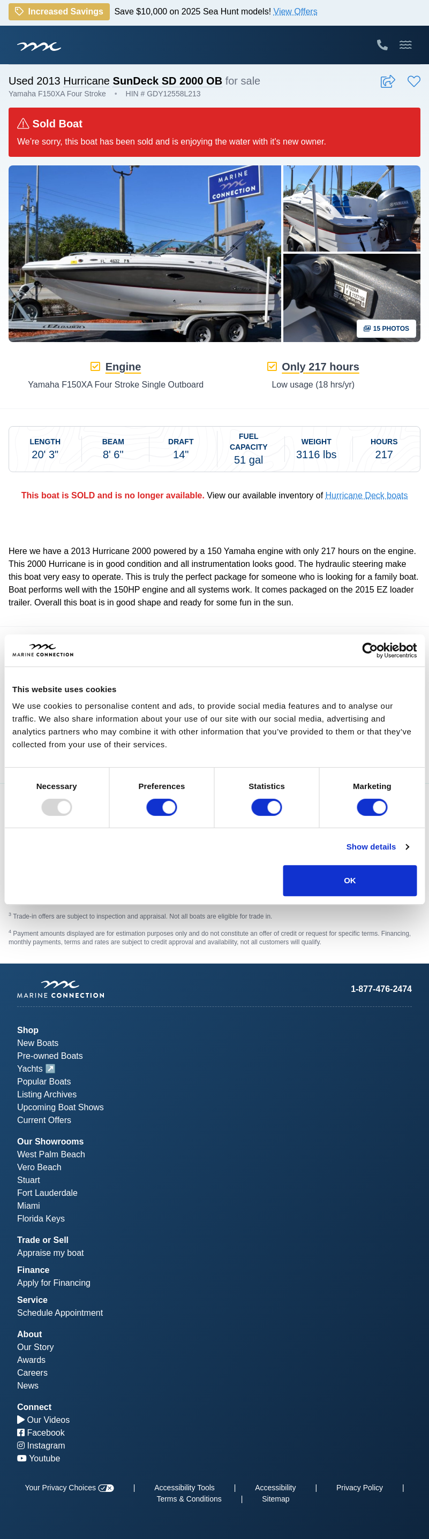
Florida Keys (41, 1218)
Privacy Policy (359, 1487)
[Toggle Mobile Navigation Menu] (406, 44)
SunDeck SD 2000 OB (168, 81)
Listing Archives (47, 1094)
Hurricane (86, 81)
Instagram (41, 1445)
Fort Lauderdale (47, 1192)
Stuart (28, 1180)
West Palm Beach (51, 1154)
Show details (371, 846)
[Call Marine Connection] (382, 44)
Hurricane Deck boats (367, 495)
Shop (28, 1030)
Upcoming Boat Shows (60, 1107)
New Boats (37, 1043)
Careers (32, 1372)
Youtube (38, 1458)
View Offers (296, 11)
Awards (31, 1359)
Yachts (30, 1068)
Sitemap (275, 1499)
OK (350, 880)
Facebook (41, 1432)
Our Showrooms (50, 1141)
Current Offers (44, 1120)
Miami (28, 1205)
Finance (33, 1270)
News (28, 1385)
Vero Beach (39, 1167)
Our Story (35, 1347)
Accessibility (275, 1487)
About (29, 1334)
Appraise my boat (50, 1252)
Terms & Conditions (188, 1499)
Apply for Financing (54, 1282)
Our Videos (43, 1419)
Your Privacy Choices (69, 1487)
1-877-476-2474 (381, 989)
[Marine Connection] (39, 46)
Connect (34, 1407)
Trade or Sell (43, 1240)
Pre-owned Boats (50, 1055)
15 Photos (386, 328)
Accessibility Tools (184, 1487)
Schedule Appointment (60, 1312)
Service (32, 1300)
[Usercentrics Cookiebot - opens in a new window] (370, 650)
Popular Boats (44, 1081)
